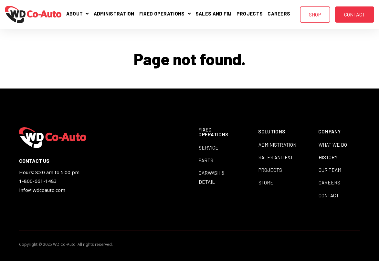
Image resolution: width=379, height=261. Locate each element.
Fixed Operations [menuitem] (213, 132)
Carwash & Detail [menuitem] (212, 177)
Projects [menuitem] (270, 170)
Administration (114, 13)
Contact (354, 14)
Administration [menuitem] (277, 145)
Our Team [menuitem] (330, 170)
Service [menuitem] (208, 148)
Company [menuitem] (329, 131)
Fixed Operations (163, 14)
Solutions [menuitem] (271, 131)
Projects (250, 13)
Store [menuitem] (265, 182)
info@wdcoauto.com (42, 190)
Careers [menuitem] (329, 182)
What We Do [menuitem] (333, 145)
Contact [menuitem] (329, 195)
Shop (315, 14)
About (77, 14)
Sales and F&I (213, 13)
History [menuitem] (328, 157)
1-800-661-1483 (38, 181)
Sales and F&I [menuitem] (275, 157)
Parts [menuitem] (206, 160)
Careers (279, 13)
